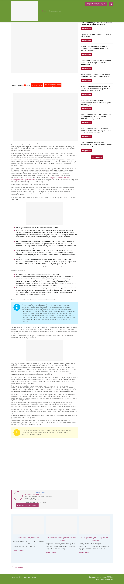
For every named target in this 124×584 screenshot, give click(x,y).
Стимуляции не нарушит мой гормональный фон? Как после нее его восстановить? (96, 144)
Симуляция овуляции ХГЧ (28, 538)
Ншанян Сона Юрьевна (34, 494)
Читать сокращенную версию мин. (53, 85)
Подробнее (86, 28)
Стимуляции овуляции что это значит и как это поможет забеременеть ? (96, 23)
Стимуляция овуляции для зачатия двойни (61, 539)
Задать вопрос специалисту (27, 505)
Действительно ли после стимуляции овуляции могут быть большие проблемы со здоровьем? (96, 116)
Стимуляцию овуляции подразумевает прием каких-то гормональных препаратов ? (96, 62)
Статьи (44, 11)
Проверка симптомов (55, 11)
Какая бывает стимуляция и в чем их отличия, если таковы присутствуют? (95, 75)
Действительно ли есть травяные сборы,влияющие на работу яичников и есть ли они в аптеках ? (96, 130)
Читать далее (18, 550)
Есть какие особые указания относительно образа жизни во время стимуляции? (96, 102)
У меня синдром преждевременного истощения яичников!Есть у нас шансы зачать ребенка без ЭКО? (96, 88)
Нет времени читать (37, 85)
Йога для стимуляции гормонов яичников (94, 539)
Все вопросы (97, 157)
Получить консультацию (96, 4)
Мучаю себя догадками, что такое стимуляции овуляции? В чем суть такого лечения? (94, 48)
